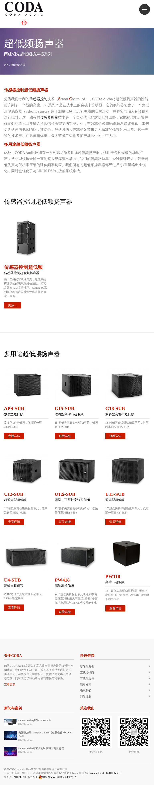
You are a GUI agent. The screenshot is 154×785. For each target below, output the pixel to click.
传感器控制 (38, 99)
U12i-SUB (65, 494)
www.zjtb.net (97, 772)
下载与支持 (87, 678)
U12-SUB (13, 494)
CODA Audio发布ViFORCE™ (34, 720)
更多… (12, 305)
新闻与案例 (87, 666)
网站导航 (85, 696)
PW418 (62, 580)
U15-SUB (115, 494)
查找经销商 (87, 672)
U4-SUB (12, 580)
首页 (6, 64)
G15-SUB (64, 408)
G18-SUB (115, 408)
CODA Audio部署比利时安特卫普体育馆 (41, 748)
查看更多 (9, 684)
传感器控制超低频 (23, 267)
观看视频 (85, 684)
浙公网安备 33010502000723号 (57, 777)
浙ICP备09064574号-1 (25, 776)
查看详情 (14, 436)
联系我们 (85, 690)
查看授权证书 (114, 772)
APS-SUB (14, 408)
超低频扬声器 (18, 64)
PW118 (112, 576)
